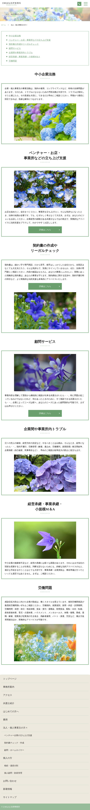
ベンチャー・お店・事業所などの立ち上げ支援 (30, 40)
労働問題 (13, 61)
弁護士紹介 (8, 703)
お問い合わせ (10, 781)
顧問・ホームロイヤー (14, 750)
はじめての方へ (11, 711)
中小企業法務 (15, 36)
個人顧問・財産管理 (13, 773)
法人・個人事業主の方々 (15, 727)
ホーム (3, 25)
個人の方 (7, 758)
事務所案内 (8, 687)
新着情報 (7, 789)
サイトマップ (10, 797)
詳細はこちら (45, 230)
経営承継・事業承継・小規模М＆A (24, 57)
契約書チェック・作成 (14, 743)
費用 (5, 719)
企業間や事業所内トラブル (21, 53)
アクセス (7, 695)
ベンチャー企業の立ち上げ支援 (18, 735)
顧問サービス (15, 48)
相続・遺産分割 (11, 766)
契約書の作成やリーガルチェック (24, 44)
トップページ (10, 679)
